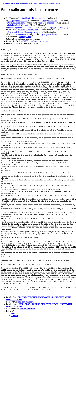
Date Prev (6, 3)
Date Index (48, 3)
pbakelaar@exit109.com (17, 25)
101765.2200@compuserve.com (35, 41)
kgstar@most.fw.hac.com (51, 34)
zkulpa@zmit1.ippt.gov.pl (58, 27)
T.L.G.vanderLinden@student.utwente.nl (24, 32)
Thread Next (37, 3)
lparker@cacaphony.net (17, 34)
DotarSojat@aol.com (16, 23)
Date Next (15, 3)
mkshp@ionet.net (46, 23)
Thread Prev (26, 3)
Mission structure (26, 350)
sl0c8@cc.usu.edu (49, 20)
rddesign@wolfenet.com (17, 20)
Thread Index (59, 3)
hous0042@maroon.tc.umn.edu (20, 27)
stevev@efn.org (25, 37)
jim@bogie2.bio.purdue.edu (33, 18)
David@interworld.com (29, 30)
